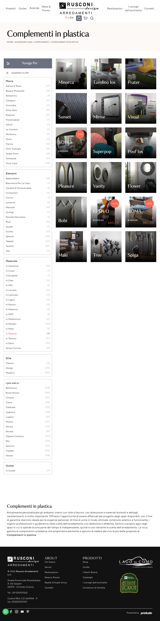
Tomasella (11, 158)
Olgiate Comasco (15, 436)
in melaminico (13, 319)
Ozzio (9, 139)
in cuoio (10, 271)
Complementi (41, 42)
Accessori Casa (23, 42)
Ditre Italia (11, 110)
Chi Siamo (50, 562)
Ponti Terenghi (13, 149)
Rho (8, 441)
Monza (9, 426)
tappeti (10, 241)
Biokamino (11, 95)
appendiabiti (12, 178)
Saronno (10, 446)
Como (9, 402)
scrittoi (9, 231)
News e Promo (52, 577)
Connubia (11, 105)
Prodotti (11, 8)
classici (10, 363)
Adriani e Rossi (13, 86)
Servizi (48, 567)
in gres (9, 280)
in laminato (12, 295)
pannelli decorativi (15, 217)
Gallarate (10, 407)
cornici (9, 197)
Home (10, 42)
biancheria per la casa (18, 183)
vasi (8, 251)
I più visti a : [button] (13, 383)
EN (72, 17)
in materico (12, 309)
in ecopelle (12, 275)
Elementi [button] (11, 173)
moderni (10, 373)
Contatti (149, 8)
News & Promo (46, 8)
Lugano (10, 417)
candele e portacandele (18, 188)
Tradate (10, 450)
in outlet (10, 470)
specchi (10, 236)
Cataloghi (88, 577)
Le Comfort (12, 129)
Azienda (34, 8)
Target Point (12, 153)
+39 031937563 (19, 592)
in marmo (11, 304)
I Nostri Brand (90, 572)
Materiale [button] (11, 261)
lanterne (10, 202)
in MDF (10, 314)
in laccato (11, 290)
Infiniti (9, 124)
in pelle (10, 328)
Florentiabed (12, 120)
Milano (9, 421)
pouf (8, 222)
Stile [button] (8, 358)
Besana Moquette (15, 91)
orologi (10, 212)
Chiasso (10, 397)
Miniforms (11, 134)
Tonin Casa (11, 163)
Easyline (10, 115)
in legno (10, 300)
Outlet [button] (10, 465)
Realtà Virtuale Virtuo (56, 582)
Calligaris (10, 100)
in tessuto (11, 338)
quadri (9, 226)
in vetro (10, 343)
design (9, 368)
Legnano (10, 412)
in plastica (11, 333)
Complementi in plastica (65, 42)
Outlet (23, 8)
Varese (9, 455)
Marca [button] (9, 81)
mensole (10, 207)
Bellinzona (11, 388)
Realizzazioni (114, 8)
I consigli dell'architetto (133, 8)
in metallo (11, 324)
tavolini (10, 246)
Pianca (9, 144)
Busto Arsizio (12, 393)
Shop (85, 562)
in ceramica (12, 266)
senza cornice (13, 348)
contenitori (12, 193)
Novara (9, 431)
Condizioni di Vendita (94, 587)
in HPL (9, 285)
